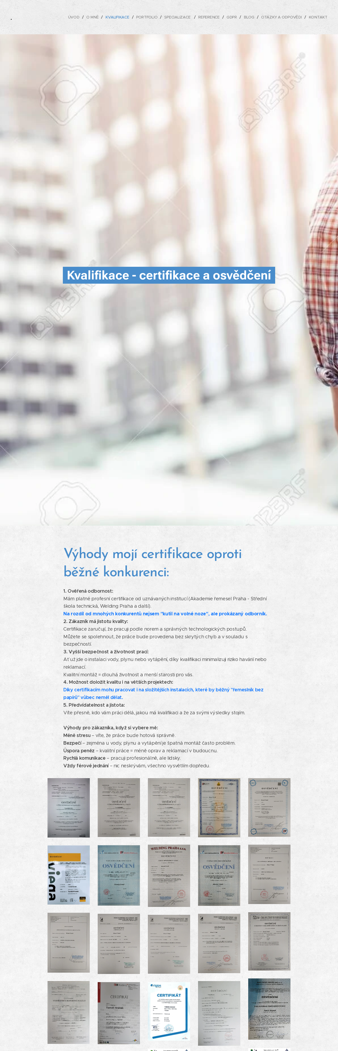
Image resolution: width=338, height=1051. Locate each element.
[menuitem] (76, 17)
